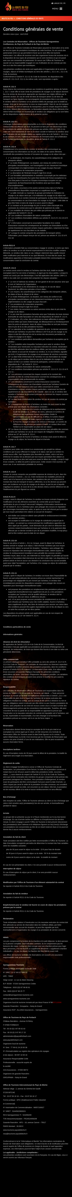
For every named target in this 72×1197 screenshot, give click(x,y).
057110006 (57, 1002)
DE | (61, 3)
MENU (57, 8)
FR (64, 3)
